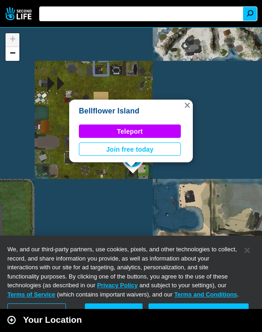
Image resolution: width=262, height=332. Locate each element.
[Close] (247, 250)
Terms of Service (31, 294)
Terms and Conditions (205, 294)
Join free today (130, 149)
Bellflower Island (109, 111)
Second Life (20, 13)
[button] (187, 105)
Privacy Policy (117, 285)
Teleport (130, 131)
